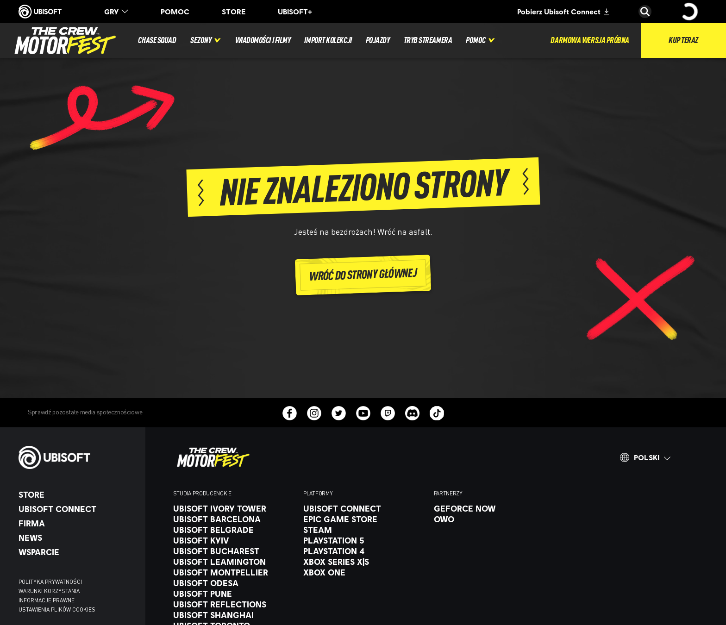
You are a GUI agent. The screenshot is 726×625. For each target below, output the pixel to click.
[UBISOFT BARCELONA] (233, 519)
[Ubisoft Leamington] (233, 561)
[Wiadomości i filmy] (263, 40)
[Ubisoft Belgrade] (233, 529)
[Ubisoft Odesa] (233, 583)
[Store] (77, 494)
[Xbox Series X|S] (363, 561)
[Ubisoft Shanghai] (233, 614)
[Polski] (645, 457)
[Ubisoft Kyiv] (233, 540)
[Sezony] (205, 40)
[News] (77, 537)
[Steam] (363, 529)
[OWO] (494, 519)
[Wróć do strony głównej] (363, 274)
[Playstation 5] (363, 540)
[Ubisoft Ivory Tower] (233, 508)
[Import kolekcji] (327, 40)
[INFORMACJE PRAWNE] (77, 600)
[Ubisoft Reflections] (233, 604)
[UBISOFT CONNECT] (77, 508)
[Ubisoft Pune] (233, 593)
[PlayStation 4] (363, 551)
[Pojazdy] (378, 40)
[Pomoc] (480, 40)
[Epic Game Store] (363, 519)
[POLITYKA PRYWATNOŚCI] (77, 582)
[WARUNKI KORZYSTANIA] (77, 591)
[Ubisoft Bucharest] (233, 551)
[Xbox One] (363, 572)
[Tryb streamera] (428, 40)
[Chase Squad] (157, 40)
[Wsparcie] (77, 551)
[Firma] (77, 523)
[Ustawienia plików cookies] (57, 609)
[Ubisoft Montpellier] (233, 572)
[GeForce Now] (494, 508)
